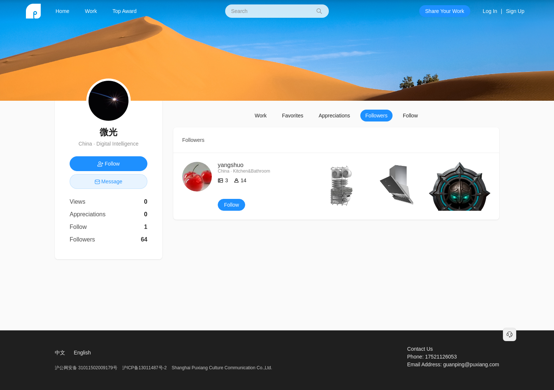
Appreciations (334, 116)
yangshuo (230, 165)
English (82, 353)
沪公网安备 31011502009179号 (87, 367)
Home (62, 11)
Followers (377, 116)
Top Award (125, 11)
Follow (410, 116)
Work (91, 11)
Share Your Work (444, 11)
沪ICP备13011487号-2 (144, 367)
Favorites (292, 116)
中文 (60, 353)
